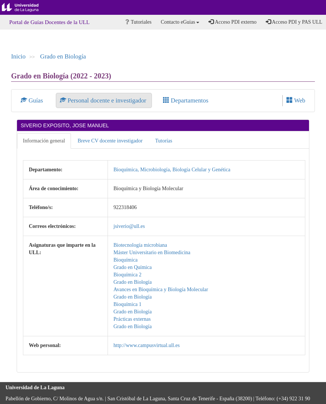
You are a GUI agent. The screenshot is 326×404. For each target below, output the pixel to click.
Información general (44, 141)
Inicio (18, 56)
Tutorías (163, 141)
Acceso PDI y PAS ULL (294, 22)
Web (295, 100)
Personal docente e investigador (104, 100)
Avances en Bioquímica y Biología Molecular (160, 289)
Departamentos (185, 100)
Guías (33, 100)
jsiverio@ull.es (129, 226)
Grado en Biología (63, 56)
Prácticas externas (132, 319)
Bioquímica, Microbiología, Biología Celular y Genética (171, 169)
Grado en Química (132, 267)
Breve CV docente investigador (110, 141)
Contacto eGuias (180, 22)
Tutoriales (138, 22)
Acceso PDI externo (232, 22)
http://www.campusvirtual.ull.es (146, 345)
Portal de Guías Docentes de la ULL (49, 22)
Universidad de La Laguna (26, 7)
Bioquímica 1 (127, 304)
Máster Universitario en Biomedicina (151, 252)
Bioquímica (125, 260)
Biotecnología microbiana (140, 245)
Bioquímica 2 (127, 274)
